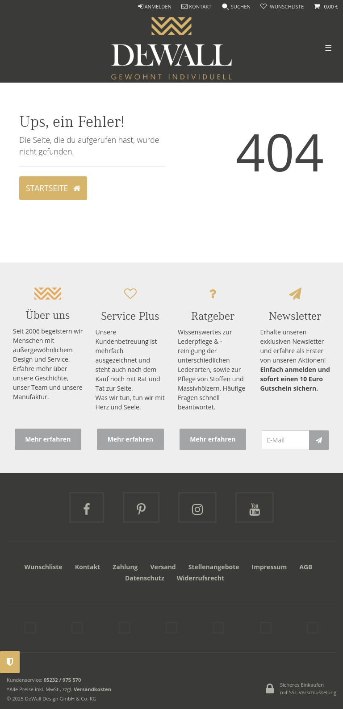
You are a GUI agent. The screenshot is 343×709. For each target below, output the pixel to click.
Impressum (269, 567)
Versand (163, 567)
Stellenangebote (213, 567)
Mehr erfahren (48, 439)
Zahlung (125, 567)
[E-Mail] (286, 440)
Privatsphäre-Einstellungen (10, 662)
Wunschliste (44, 567)
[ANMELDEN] (154, 7)
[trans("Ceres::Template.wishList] (282, 7)
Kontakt (87, 567)
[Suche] (236, 7)
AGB (305, 567)
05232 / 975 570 (62, 679)
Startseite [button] (53, 188)
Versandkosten (92, 689)
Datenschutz (144, 578)
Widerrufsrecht (200, 578)
